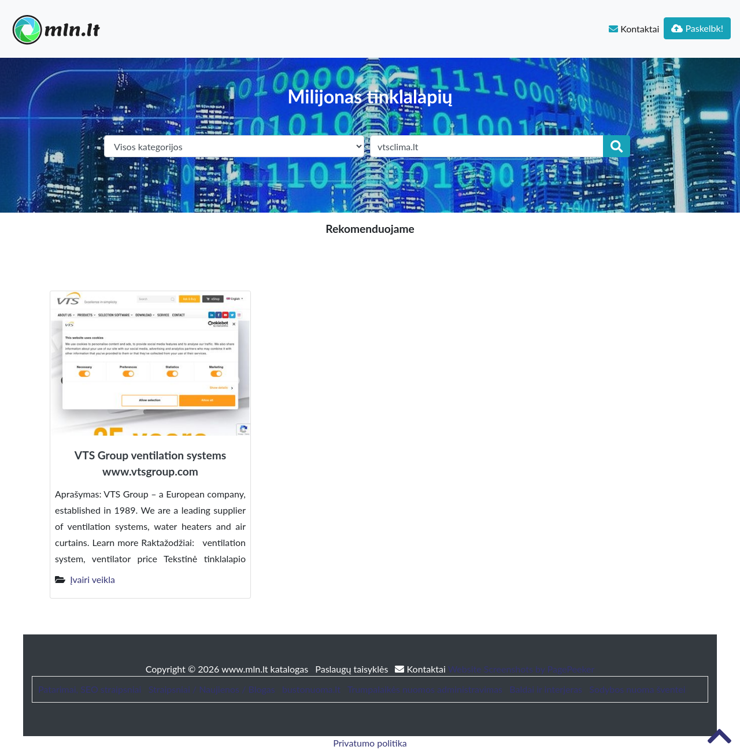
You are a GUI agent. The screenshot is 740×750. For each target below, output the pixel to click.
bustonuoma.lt (311, 689)
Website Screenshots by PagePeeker (521, 668)
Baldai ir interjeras (545, 689)
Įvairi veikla (92, 579)
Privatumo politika (370, 742)
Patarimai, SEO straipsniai (89, 689)
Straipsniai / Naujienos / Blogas (212, 689)
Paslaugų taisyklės (352, 668)
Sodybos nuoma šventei (637, 689)
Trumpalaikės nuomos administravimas (424, 689)
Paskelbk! (697, 28)
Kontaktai (634, 28)
